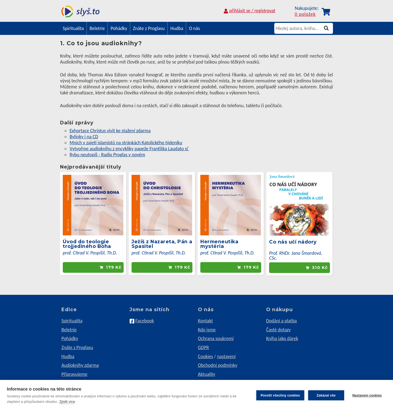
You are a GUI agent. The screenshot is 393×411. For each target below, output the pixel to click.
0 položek (305, 14)
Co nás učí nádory (293, 242)
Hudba (176, 28)
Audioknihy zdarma (80, 365)
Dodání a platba (281, 321)
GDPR (203, 347)
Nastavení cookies (367, 395)
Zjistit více (67, 402)
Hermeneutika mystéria (219, 244)
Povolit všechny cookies (280, 395)
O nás (194, 28)
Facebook (144, 321)
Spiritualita (73, 28)
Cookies (205, 356)
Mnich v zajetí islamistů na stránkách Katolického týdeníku (126, 143)
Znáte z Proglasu (149, 28)
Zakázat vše (326, 395)
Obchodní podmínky (217, 365)
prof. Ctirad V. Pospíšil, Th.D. (90, 253)
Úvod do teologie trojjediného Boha (87, 244)
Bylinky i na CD (84, 137)
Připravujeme (74, 374)
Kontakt (205, 321)
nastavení (226, 356)
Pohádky (119, 28)
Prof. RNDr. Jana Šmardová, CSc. (295, 255)
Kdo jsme (207, 330)
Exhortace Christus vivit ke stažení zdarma (110, 131)
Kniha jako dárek (282, 338)
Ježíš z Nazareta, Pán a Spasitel (162, 244)
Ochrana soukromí (216, 338)
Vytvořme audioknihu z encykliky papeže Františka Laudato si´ (129, 149)
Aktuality (206, 374)
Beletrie (97, 28)
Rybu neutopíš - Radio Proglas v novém (107, 155)
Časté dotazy (278, 330)
